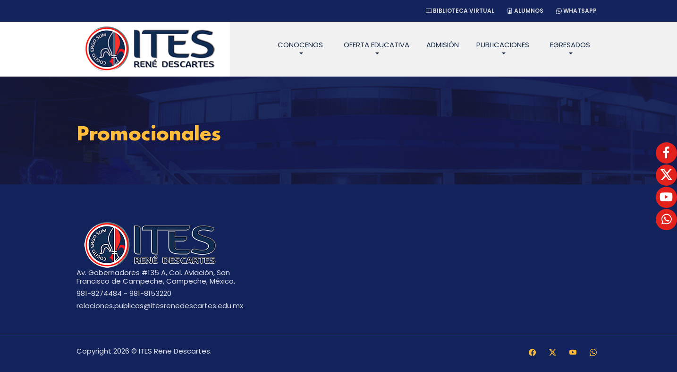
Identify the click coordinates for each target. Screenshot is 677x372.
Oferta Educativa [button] (376, 45)
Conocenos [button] (300, 45)
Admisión (442, 45)
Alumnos (525, 11)
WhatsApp (576, 11)
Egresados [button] (570, 45)
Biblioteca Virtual (460, 11)
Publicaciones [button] (502, 45)
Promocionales (148, 135)
